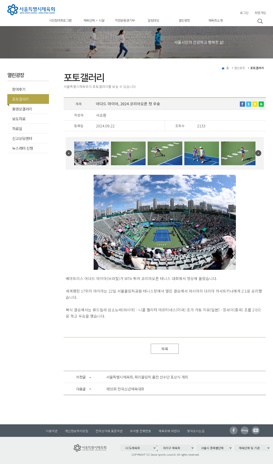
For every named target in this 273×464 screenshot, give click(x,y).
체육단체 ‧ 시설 (93, 20)
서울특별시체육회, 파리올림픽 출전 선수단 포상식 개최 (147, 377)
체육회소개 (215, 20)
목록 (164, 348)
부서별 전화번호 (140, 431)
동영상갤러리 (22, 109)
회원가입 (260, 12)
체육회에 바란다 (169, 431)
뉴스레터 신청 (22, 148)
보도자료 (18, 118)
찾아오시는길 (196, 431)
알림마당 (153, 20)
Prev (69, 153)
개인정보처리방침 (76, 431)
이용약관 (52, 431)
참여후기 (18, 89)
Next (258, 153)
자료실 (17, 128)
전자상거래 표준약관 (109, 431)
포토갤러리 (19, 99)
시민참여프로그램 (60, 20)
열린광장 (184, 20)
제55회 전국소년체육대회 (125, 389)
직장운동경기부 (125, 20)
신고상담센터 (22, 138)
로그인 (244, 12)
